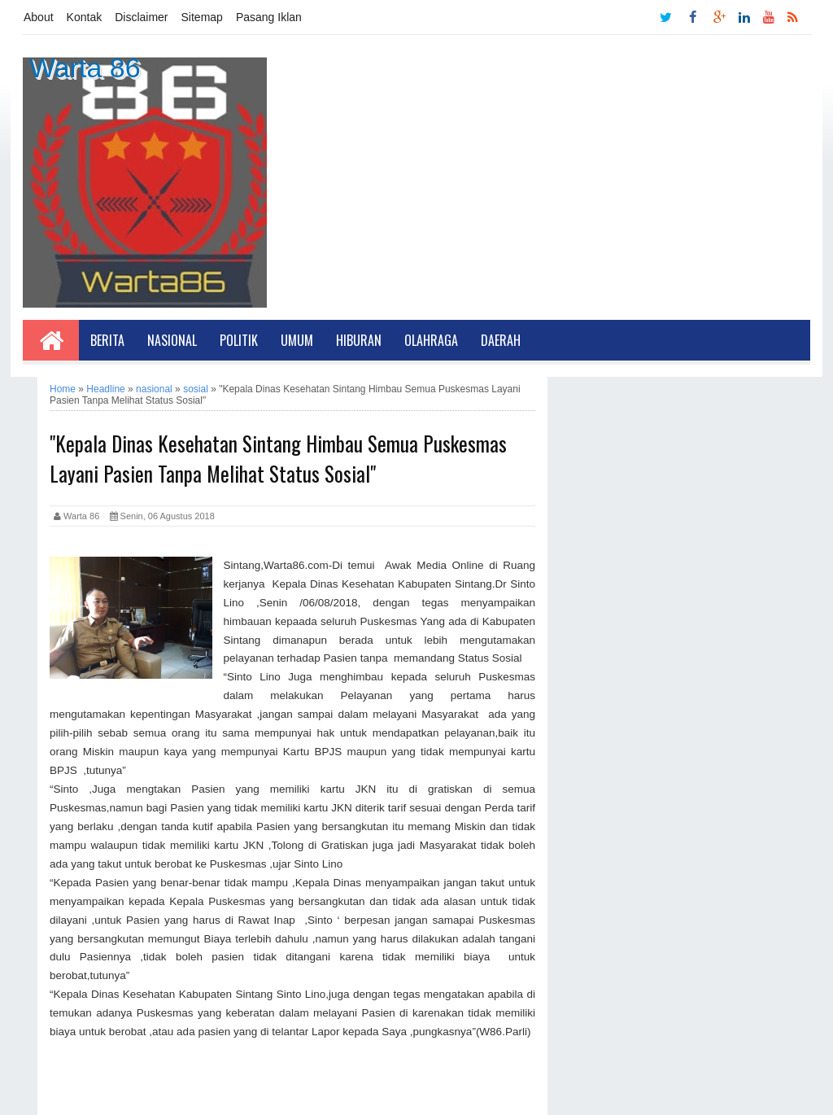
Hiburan (359, 340)
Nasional (172, 340)
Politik (239, 340)
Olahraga (431, 340)
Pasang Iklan (269, 17)
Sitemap (202, 17)
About (39, 17)
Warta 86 (85, 67)
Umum (297, 340)
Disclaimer (141, 17)
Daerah (501, 340)
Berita (107, 340)
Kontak (84, 17)
